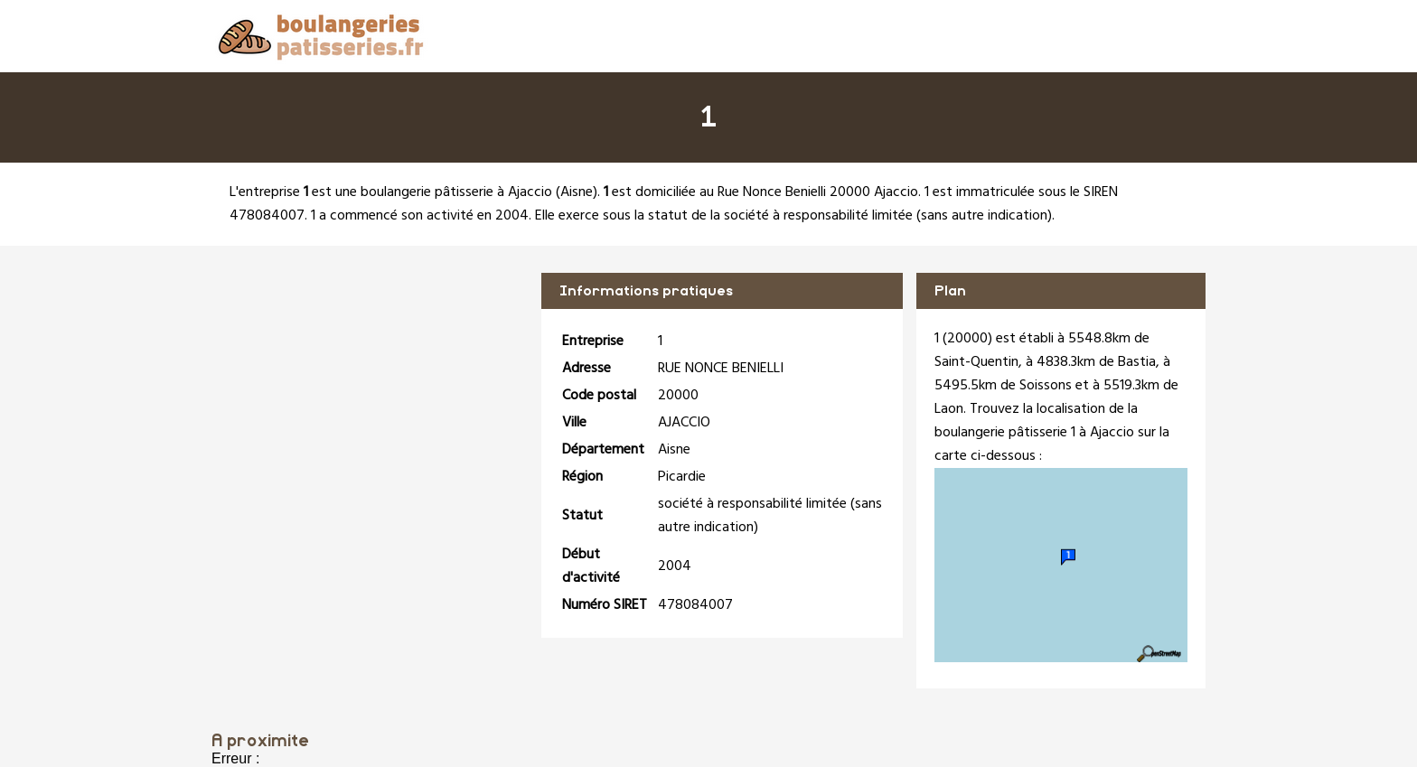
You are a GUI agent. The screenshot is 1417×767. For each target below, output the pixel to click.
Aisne (576, 192)
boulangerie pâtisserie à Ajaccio (456, 192)
